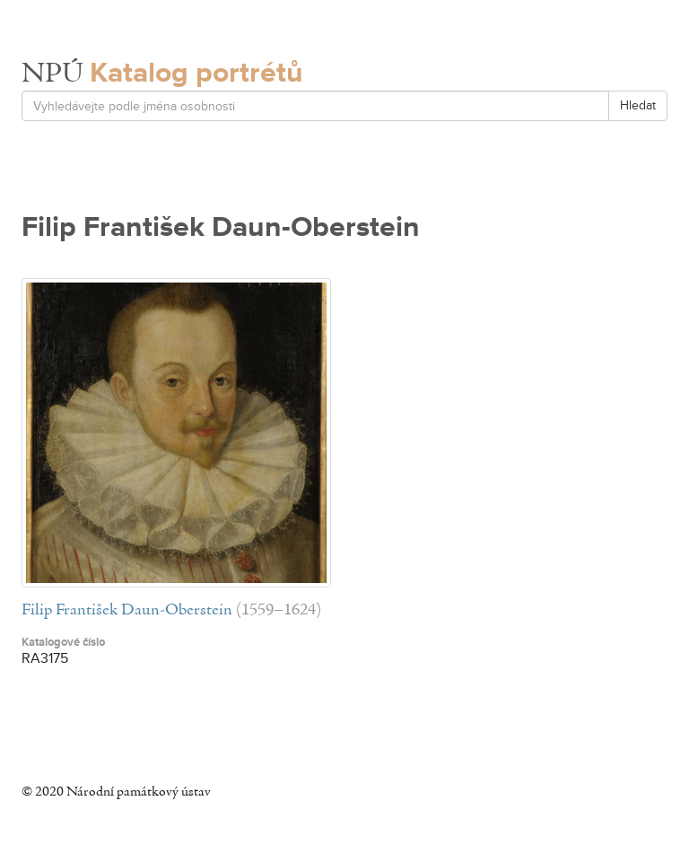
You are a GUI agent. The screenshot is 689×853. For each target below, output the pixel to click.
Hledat (638, 105)
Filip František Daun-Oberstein (127, 610)
